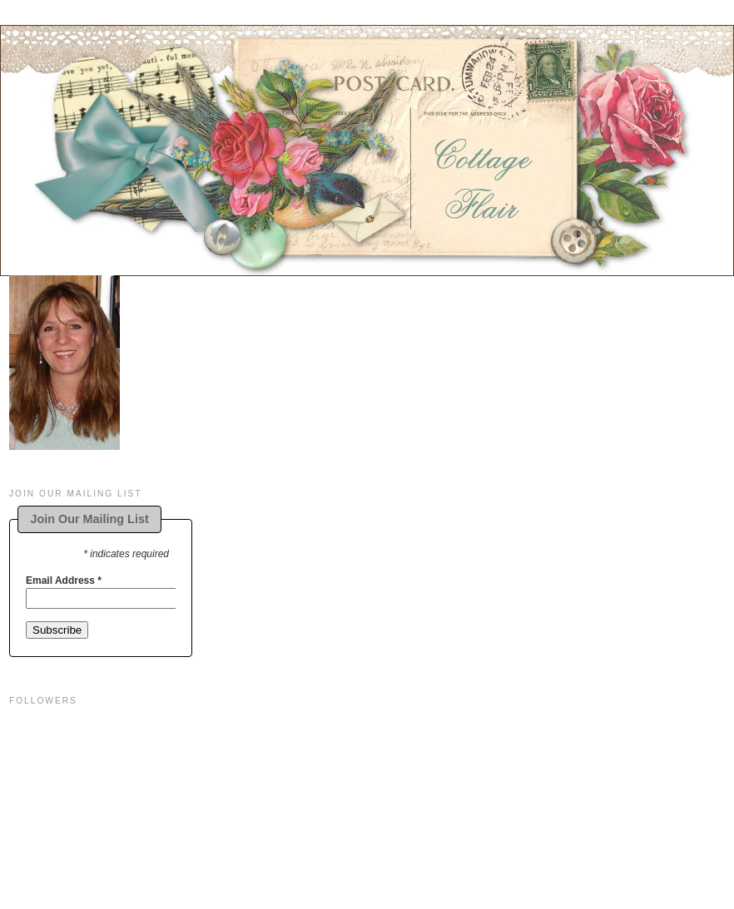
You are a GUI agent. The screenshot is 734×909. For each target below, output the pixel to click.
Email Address (64, 580)
